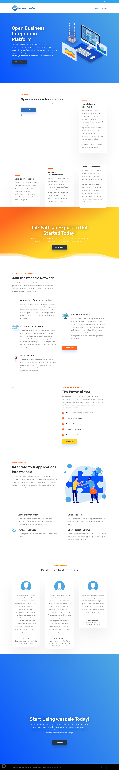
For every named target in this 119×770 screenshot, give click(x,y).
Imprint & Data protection (41, 767)
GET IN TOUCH (59, 247)
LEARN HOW (59, 731)
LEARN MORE (19, 62)
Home (97, 8)
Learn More (69, 347)
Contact (104, 8)
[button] (4, 766)
